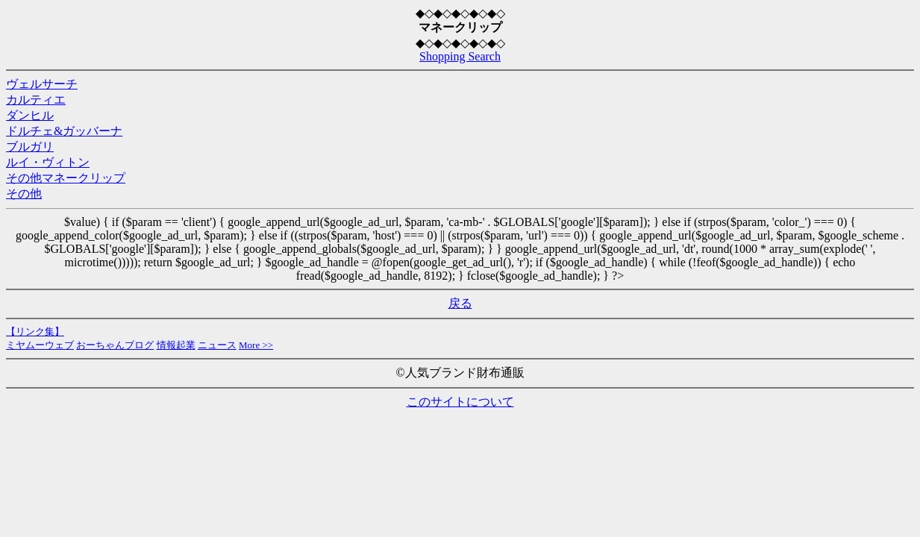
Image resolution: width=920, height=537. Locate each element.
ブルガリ (30, 146)
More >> (256, 345)
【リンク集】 (35, 331)
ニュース (217, 345)
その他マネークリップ (65, 178)
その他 (24, 193)
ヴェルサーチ (42, 84)
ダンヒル (30, 115)
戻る (460, 303)
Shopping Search (460, 56)
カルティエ (36, 99)
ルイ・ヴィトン (48, 162)
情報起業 (176, 345)
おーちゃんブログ (115, 345)
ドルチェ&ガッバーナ (64, 131)
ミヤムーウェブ (40, 345)
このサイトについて (460, 401)
